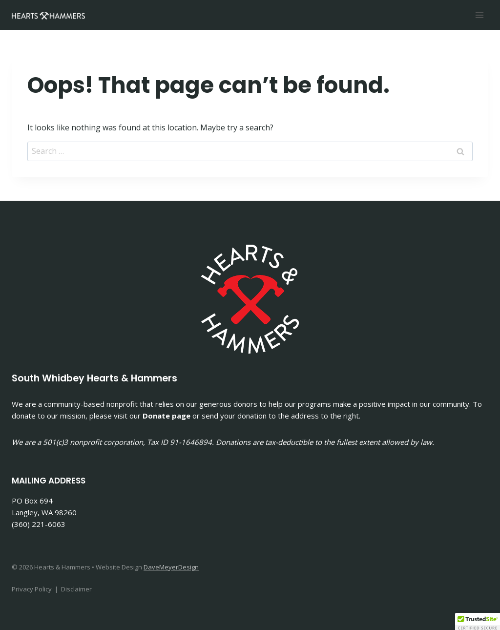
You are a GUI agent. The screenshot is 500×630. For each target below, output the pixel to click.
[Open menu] (479, 14)
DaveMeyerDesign (171, 567)
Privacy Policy (32, 589)
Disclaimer (76, 589)
